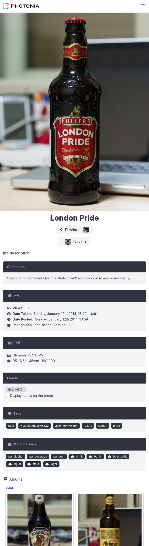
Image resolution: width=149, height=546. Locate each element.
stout (32, 464)
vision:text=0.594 (66, 425)
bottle (95, 456)
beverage (37, 456)
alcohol (15, 456)
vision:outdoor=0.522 (34, 425)
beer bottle (117, 456)
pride (116, 425)
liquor (14, 464)
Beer (9, 487)
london (102, 425)
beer (11, 425)
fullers (88, 425)
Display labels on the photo (29, 396)
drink (76, 456)
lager (50, 464)
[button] (143, 6)
